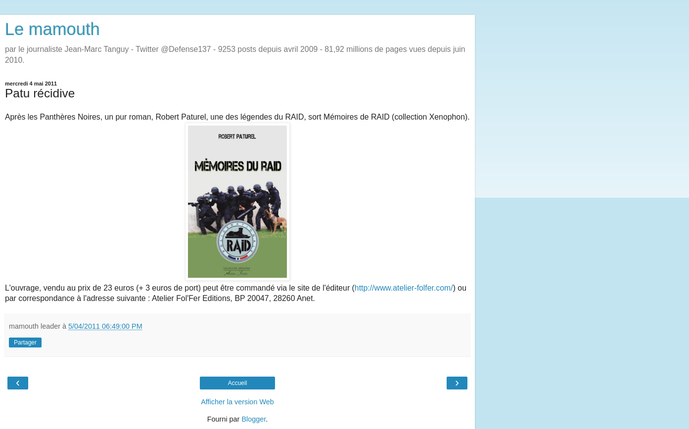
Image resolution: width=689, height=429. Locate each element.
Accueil (237, 383)
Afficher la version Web (237, 402)
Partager (25, 342)
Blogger (253, 419)
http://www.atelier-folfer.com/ (404, 288)
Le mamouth (52, 29)
